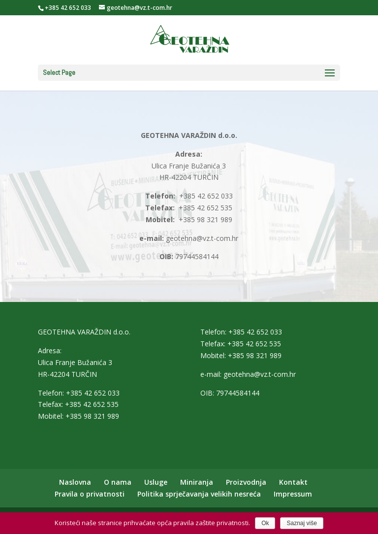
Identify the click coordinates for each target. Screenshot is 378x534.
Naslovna (75, 482)
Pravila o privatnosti (90, 494)
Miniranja (196, 482)
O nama (117, 482)
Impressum (293, 494)
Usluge (155, 482)
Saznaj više (301, 523)
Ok (265, 523)
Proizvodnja (246, 482)
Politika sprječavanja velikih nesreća (199, 494)
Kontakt (293, 482)
